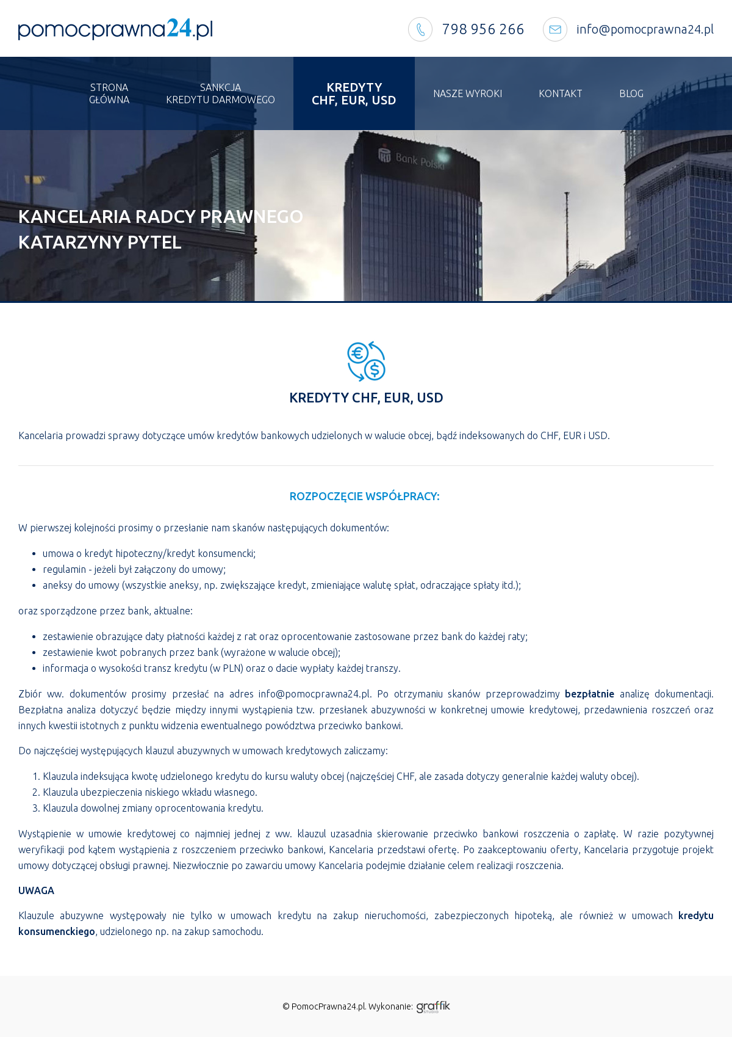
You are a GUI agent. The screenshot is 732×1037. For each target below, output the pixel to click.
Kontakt (561, 93)
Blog (631, 93)
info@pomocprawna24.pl (645, 29)
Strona (109, 94)
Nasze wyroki (467, 93)
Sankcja (220, 94)
